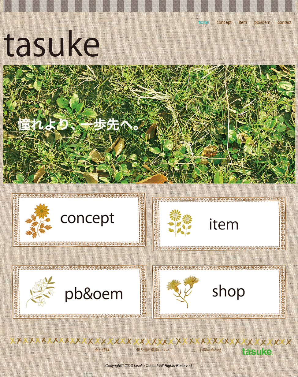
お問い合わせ (210, 350)
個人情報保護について (154, 350)
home (204, 22)
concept (224, 22)
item (243, 22)
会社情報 (102, 350)
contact (284, 22)
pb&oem (262, 22)
